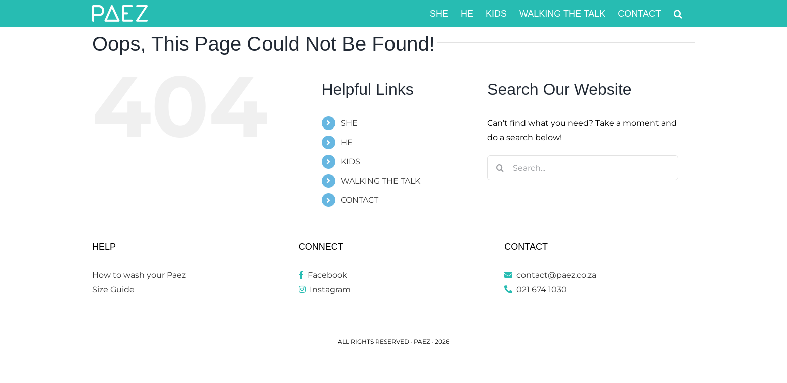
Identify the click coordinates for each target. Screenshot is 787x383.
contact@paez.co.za (550, 275)
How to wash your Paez (139, 275)
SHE (349, 123)
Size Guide (113, 289)
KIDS (350, 161)
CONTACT (359, 200)
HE (347, 142)
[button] (678, 13)
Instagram (325, 289)
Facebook (323, 275)
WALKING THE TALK (380, 181)
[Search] (499, 167)
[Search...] (582, 167)
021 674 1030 (535, 289)
